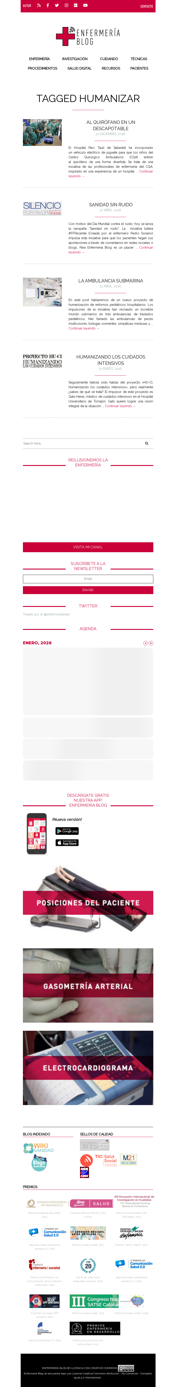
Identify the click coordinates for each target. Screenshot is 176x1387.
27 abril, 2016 (110, 210)
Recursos (111, 68)
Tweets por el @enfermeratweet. (46, 614)
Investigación (74, 59)
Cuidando (109, 59)
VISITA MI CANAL (88, 547)
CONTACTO (146, 6)
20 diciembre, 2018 (110, 134)
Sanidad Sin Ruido (111, 204)
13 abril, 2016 (110, 286)
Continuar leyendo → (84, 328)
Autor (27, 5)
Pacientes (139, 68)
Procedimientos (42, 68)
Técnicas (139, 59)
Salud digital (79, 68)
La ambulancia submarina (110, 281)
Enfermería (39, 59)
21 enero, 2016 (110, 368)
